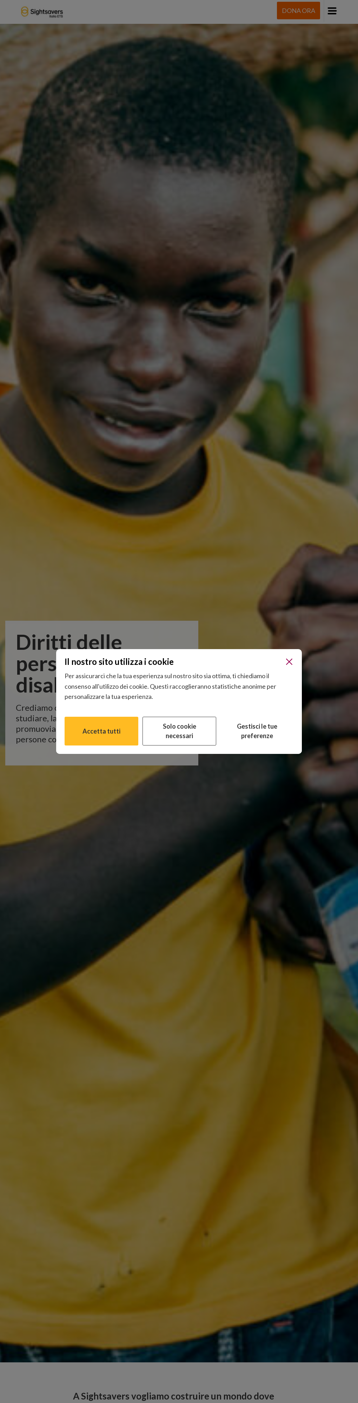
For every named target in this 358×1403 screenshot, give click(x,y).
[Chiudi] (289, 662)
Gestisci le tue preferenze (257, 731)
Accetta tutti (101, 731)
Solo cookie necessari (179, 731)
